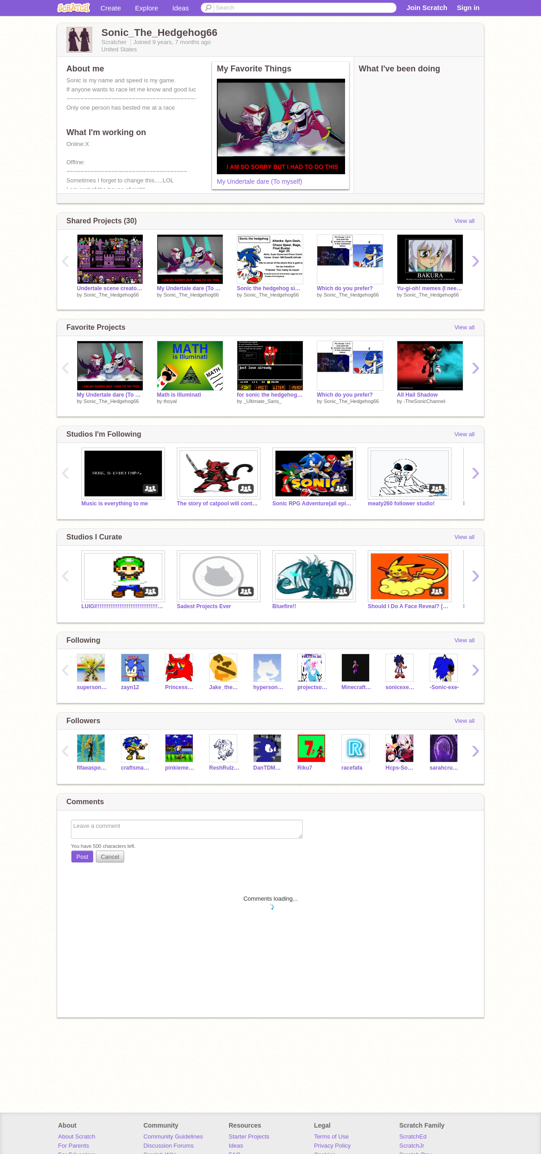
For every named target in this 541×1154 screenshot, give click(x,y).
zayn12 (130, 687)
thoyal (170, 401)
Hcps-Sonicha (401, 768)
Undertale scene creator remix (110, 288)
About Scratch (76, 1136)
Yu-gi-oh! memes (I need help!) (430, 288)
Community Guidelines (173, 1136)
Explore (146, 8)
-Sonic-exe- (444, 687)
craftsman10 (136, 768)
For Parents (73, 1145)
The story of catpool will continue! (218, 503)
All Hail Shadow (417, 395)
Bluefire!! (284, 606)
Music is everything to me (114, 503)
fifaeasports (92, 768)
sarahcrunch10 (445, 768)
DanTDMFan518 (268, 768)
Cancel (110, 856)
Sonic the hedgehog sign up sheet (270, 288)
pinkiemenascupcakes (180, 768)
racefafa (351, 768)
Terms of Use (331, 1136)
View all (464, 220)
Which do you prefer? (345, 288)
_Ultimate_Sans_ (263, 401)
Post (82, 856)
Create (110, 8)
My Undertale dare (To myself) (259, 181)
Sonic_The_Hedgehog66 (111, 294)
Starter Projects (249, 1136)
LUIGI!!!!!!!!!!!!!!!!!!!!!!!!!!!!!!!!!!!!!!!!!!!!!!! (122, 606)
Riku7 (304, 768)
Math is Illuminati (179, 395)
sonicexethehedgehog (401, 687)
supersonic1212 (92, 687)
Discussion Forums (168, 1145)
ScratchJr (411, 1145)
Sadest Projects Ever (204, 606)
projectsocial (312, 687)
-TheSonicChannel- (425, 401)
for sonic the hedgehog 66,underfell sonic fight (270, 395)
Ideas (180, 8)
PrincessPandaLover (180, 687)
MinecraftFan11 (356, 687)
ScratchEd (412, 1136)
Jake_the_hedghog (224, 687)
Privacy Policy (332, 1145)
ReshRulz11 (224, 768)
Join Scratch (426, 7)
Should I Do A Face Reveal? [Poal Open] (409, 606)
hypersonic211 (268, 687)
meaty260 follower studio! (401, 503)
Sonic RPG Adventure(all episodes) (313, 503)
